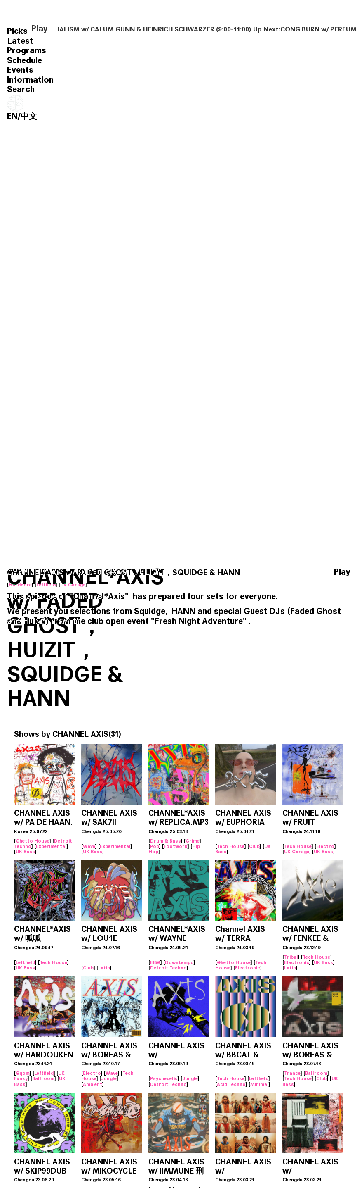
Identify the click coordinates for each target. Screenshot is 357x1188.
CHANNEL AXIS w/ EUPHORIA (243, 817)
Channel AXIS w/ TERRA (240, 933)
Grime (193, 841)
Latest (20, 41)
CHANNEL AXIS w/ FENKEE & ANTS (310, 938)
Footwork (176, 846)
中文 (29, 116)
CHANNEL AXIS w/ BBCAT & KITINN (243, 1055)
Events (20, 70)
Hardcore (20, 585)
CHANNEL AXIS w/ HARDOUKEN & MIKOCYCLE (43, 1055)
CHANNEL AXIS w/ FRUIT (310, 817)
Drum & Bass (165, 841)
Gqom (23, 1073)
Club (254, 846)
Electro (325, 846)
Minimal (259, 1084)
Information (30, 80)
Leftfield (46, 585)
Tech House (230, 846)
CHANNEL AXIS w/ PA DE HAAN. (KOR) (43, 822)
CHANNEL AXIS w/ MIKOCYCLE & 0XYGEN (109, 1171)
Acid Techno (231, 1084)
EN (12, 116)
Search (21, 89)
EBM (155, 962)
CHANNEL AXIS (80, 734)
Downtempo (179, 962)
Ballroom (43, 1078)
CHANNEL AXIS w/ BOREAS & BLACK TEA (310, 1055)
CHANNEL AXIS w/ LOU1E (109, 933)
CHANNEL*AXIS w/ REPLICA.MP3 (178, 817)
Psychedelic (164, 1078)
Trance (292, 1073)
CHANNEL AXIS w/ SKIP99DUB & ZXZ (42, 1171)
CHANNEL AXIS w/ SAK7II (109, 817)
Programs (26, 50)
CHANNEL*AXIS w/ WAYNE (176, 933)
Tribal (291, 957)
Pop (154, 846)
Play (39, 29)
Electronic (247, 968)
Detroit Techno (168, 968)
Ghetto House (32, 841)
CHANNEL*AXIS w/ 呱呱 (42, 933)
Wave (89, 846)
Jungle (109, 1078)
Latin (104, 968)
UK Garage (72, 585)
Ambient (92, 1084)
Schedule (24, 60)
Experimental (51, 846)
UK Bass (25, 852)
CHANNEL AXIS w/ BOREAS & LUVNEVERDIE (109, 1055)
